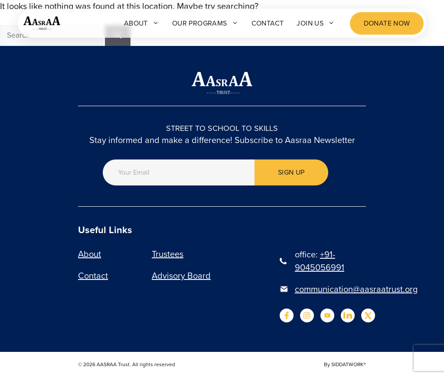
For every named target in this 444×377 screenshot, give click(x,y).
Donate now (387, 23)
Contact (267, 23)
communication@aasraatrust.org (356, 289)
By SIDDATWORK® (345, 364)
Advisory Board (181, 275)
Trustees (167, 253)
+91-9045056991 (319, 261)
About (141, 23)
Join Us (316, 23)
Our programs (205, 23)
